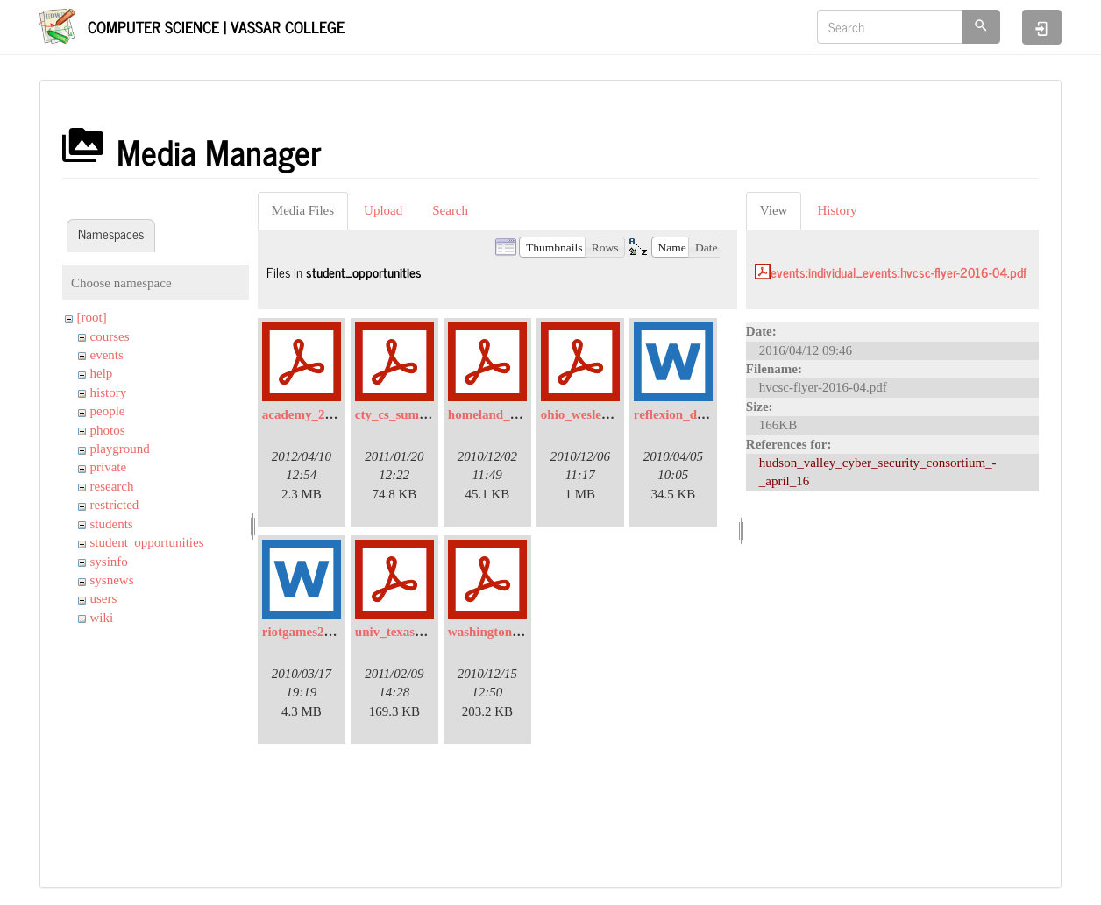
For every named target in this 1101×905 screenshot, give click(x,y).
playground (120, 449)
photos (107, 430)
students (111, 524)
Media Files (303, 210)
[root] (92, 317)
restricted (114, 505)
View (774, 210)
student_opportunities (147, 542)
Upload (383, 210)
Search (450, 210)
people (107, 411)
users (103, 598)
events (107, 355)
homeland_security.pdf (512, 414)
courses (110, 336)
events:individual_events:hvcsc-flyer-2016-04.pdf (898, 272)
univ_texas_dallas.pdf (416, 632)
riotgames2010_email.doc (333, 632)
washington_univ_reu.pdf (520, 632)
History (836, 210)
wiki (102, 618)
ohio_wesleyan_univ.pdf (608, 414)
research (112, 486)
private (108, 467)
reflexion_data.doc (685, 414)
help (101, 373)
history (108, 392)
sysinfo (109, 562)
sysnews (112, 580)
